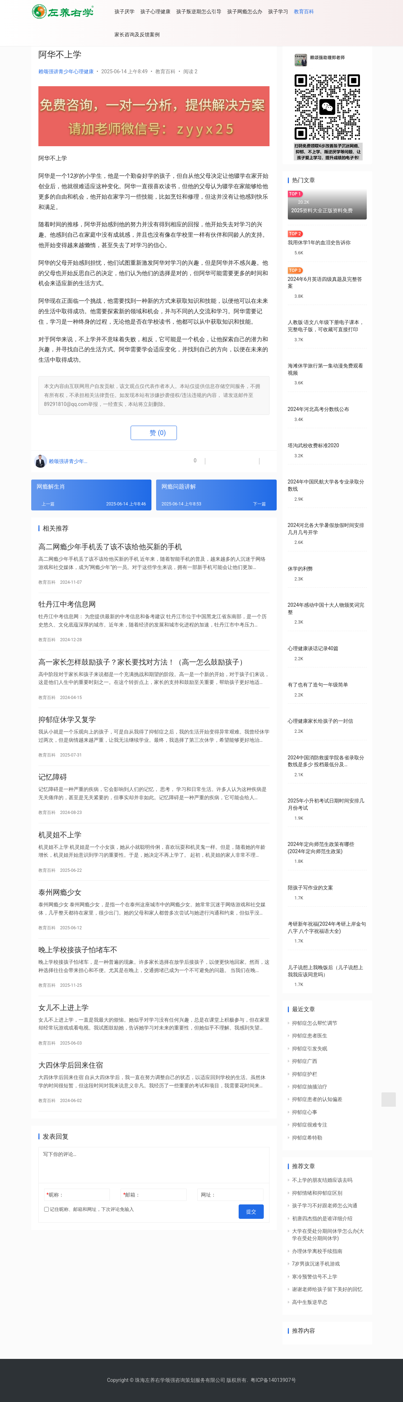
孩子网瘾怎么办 (253, 11)
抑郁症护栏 (304, 1074)
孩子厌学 (133, 11)
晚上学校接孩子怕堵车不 (77, 967)
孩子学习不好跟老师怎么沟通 (324, 1205)
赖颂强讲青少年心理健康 (66, 71)
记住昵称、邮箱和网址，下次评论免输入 (89, 1233)
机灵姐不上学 (59, 847)
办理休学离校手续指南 (317, 1251)
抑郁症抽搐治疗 (309, 1086)
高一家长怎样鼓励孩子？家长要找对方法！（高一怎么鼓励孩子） (142, 667)
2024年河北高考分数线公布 (318, 409)
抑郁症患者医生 (309, 1035)
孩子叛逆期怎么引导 (207, 11)
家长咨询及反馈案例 (145, 34)
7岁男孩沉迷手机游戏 (316, 1264)
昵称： (55, 1219)
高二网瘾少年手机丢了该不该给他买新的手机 (110, 547)
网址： (208, 1219)
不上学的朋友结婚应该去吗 (322, 1180)
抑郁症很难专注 (309, 1125)
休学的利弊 (300, 569)
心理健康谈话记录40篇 (313, 648)
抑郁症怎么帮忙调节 (314, 1023)
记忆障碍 (52, 787)
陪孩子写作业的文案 (310, 887)
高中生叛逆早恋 (309, 1302)
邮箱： (131, 1219)
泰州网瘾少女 (59, 907)
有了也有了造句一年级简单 (318, 685)
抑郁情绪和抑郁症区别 (317, 1193)
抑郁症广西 (304, 1061)
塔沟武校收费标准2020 (313, 445)
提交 (253, 1233)
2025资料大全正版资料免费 (322, 210)
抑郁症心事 (304, 1112)
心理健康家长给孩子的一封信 (320, 721)
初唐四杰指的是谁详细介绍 (322, 1218)
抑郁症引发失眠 (309, 1048)
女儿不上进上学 (63, 1027)
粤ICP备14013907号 (273, 1380)
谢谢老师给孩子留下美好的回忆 (327, 1289)
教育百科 (312, 11)
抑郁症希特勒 (307, 1137)
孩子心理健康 (164, 11)
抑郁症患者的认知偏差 (317, 1099)
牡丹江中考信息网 (67, 607)
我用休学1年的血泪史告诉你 (319, 242)
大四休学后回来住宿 (70, 1087)
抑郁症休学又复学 (67, 727)
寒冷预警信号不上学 (314, 1277)
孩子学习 (286, 11)
